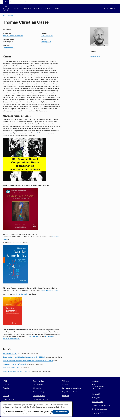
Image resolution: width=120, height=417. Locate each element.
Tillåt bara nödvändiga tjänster (38, 412)
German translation (22, 294)
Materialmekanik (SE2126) (12, 368)
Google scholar (95, 56)
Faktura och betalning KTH (101, 405)
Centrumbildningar (39, 392)
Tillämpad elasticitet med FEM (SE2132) (16, 371)
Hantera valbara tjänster (14, 412)
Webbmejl (65, 395)
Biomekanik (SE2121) (10, 353)
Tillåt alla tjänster (61, 412)
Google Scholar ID (9, 48)
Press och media (97, 401)
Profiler (10, 15)
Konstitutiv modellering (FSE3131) (14, 364)
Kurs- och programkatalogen (71, 388)
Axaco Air (35, 133)
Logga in (114, 2)
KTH (4, 15)
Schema (65, 384)
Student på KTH (8, 399)
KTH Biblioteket (38, 384)
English (114, 8)
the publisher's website (50, 290)
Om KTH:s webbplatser (99, 409)
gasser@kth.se (46, 42)
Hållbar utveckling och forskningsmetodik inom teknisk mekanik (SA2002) (28, 361)
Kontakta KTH (96, 394)
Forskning (6, 388)
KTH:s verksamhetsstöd (40, 399)
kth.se (6, 2)
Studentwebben (15, 2)
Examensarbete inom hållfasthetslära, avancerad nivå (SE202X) (24, 357)
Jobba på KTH (96, 398)
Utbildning (6, 384)
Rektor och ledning (39, 395)
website (8, 133)
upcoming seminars (32, 336)
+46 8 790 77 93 (47, 36)
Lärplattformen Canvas (69, 392)
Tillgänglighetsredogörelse (101, 413)
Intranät (25, 2)
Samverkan (6, 392)
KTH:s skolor (37, 388)
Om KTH (6, 395)
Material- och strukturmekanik (13, 36)
